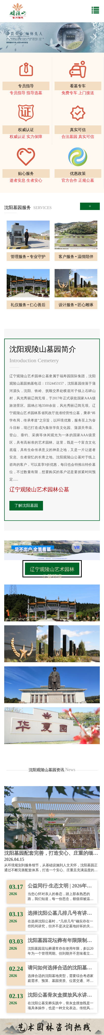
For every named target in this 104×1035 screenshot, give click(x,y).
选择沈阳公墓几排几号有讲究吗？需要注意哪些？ (60, 913)
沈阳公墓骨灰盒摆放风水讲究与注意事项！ (60, 995)
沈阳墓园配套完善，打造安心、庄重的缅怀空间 (51, 853)
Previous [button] (9, 36)
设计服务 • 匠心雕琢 (76, 305)
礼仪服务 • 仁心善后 (28, 305)
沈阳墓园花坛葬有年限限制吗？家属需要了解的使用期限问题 (60, 941)
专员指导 (26, 86)
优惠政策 (78, 173)
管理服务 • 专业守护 (28, 257)
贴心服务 (26, 173)
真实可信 (78, 130)
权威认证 (26, 130)
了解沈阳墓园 (26, 505)
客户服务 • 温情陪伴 (76, 257)
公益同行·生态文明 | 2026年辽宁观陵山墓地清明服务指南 (60, 886)
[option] (52, 37)
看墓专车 (78, 86)
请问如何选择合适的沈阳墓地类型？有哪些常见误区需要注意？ (60, 968)
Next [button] (95, 36)
